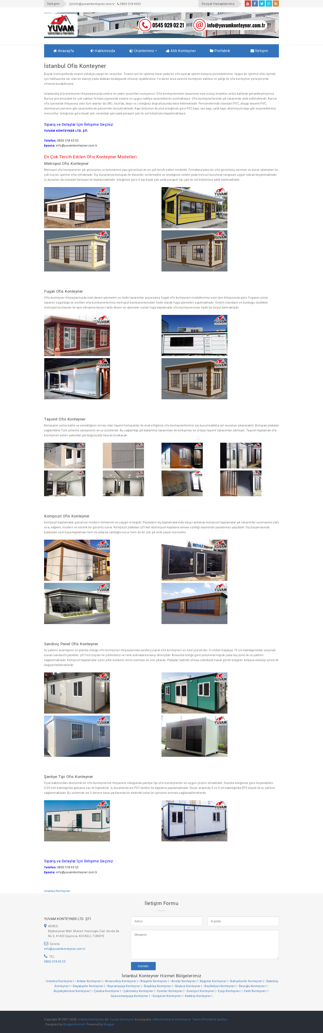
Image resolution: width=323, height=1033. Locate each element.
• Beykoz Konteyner (187, 986)
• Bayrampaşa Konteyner (123, 986)
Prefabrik (220, 51)
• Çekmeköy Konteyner (137, 991)
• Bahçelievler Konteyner (245, 981)
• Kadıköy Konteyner (197, 996)
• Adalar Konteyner (88, 981)
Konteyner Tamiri (189, 1019)
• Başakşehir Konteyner (87, 986)
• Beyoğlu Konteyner (251, 986)
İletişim (259, 51)
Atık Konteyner (181, 51)
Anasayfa (63, 51)
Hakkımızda (102, 51)
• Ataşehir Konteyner (152, 981)
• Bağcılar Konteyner (212, 981)
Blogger (109, 1024)
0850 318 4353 (129, 4)
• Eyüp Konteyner (228, 991)
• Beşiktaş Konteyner (156, 986)
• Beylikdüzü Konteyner (219, 986)
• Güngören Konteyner (166, 996)
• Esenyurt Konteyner (199, 991)
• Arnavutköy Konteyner (119, 981)
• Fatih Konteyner (254, 991)
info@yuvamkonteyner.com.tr (92, 4)
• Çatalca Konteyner (106, 991)
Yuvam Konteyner (121, 1019)
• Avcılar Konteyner (183, 981)
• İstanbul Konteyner (59, 981)
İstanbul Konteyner (57, 891)
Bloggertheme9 (74, 1024)
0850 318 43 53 (55, 961)
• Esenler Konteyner (169, 991)
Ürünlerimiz (142, 51)
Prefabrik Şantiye (215, 1019)
